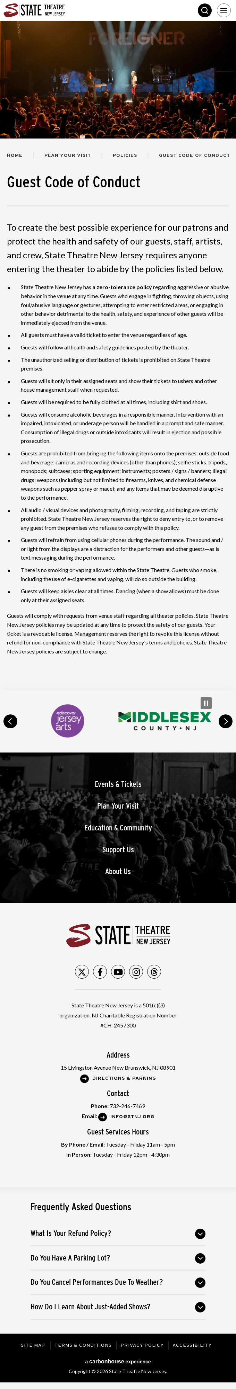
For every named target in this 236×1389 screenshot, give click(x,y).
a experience (118, 1361)
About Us (118, 871)
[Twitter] (82, 972)
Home (15, 156)
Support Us (118, 850)
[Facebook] (100, 972)
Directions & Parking (124, 1078)
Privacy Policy (142, 1345)
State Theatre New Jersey (55, 10)
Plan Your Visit (67, 156)
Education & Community (118, 828)
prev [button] (10, 721)
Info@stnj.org (132, 1117)
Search (205, 10)
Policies (125, 156)
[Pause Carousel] (206, 703)
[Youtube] (118, 972)
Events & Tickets (118, 784)
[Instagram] (136, 972)
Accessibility (192, 1345)
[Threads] (154, 972)
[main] (118, 355)
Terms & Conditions (83, 1345)
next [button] (226, 721)
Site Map (33, 1345)
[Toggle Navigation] (224, 10)
